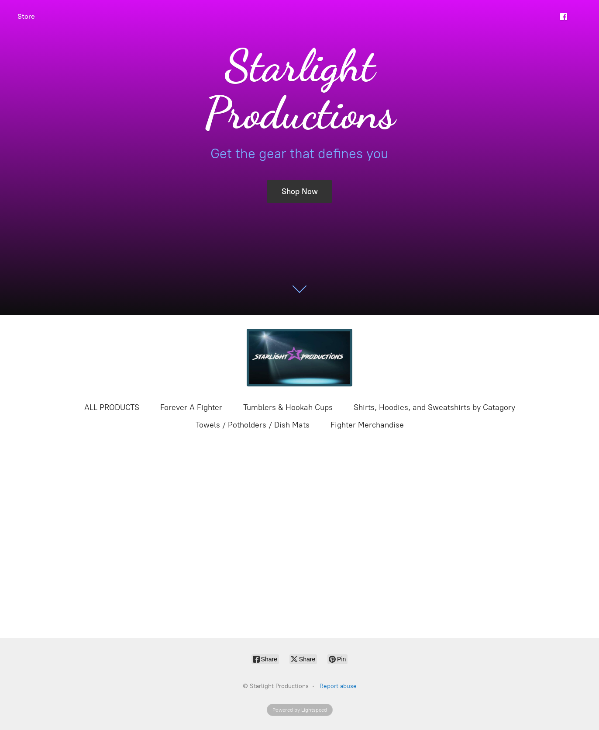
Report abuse (338, 686)
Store (26, 16)
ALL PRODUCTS (111, 407)
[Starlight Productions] (299, 357)
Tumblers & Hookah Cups (288, 407)
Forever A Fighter (191, 407)
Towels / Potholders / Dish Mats (253, 425)
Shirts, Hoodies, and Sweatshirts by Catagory (434, 407)
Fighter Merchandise (367, 425)
